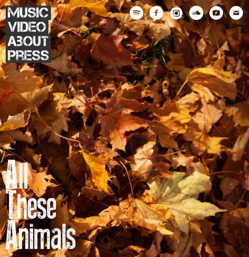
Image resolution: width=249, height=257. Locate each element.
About (28, 41)
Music (28, 13)
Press (28, 56)
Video (27, 27)
